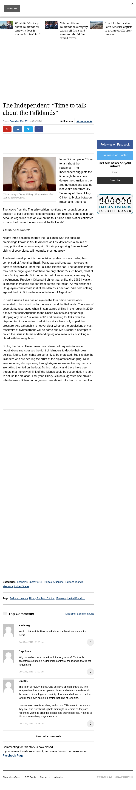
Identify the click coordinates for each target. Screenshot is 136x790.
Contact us (45, 777)
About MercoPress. (12, 777)
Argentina (58, 582)
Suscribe (114, 180)
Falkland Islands (74, 582)
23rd (22, 121)
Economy (22, 582)
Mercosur (8, 586)
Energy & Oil (35, 582)
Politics (48, 582)
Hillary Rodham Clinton (42, 598)
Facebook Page (13, 755)
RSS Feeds (30, 777)
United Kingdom (76, 598)
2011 (27, 121)
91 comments (84, 121)
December (14, 121)
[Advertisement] (69, 72)
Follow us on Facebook (115, 144)
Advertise (58, 777)
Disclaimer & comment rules (80, 613)
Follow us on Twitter (115, 155)
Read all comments (48, 736)
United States (21, 586)
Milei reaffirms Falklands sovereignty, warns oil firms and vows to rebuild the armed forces (74, 30)
